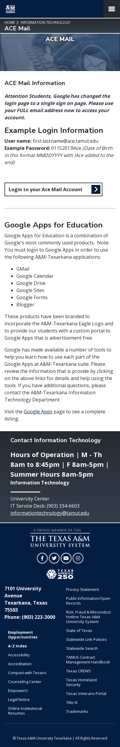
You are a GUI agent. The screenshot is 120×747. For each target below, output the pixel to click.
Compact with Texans (27, 672)
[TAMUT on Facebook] (42, 558)
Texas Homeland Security (81, 682)
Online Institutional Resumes (25, 711)
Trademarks (77, 711)
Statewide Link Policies (86, 639)
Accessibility (19, 654)
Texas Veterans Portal (86, 693)
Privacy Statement (82, 589)
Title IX (72, 702)
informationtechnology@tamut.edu (49, 513)
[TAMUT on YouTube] (66, 558)
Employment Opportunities (23, 635)
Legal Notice (19, 699)
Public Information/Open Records (88, 601)
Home (9, 22)
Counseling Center (24, 681)
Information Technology (45, 22)
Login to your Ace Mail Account (45, 189)
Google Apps (38, 411)
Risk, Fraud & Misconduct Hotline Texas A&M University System (88, 616)
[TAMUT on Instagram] (78, 558)
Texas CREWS (78, 671)
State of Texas (79, 630)
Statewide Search (82, 648)
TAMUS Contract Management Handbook (88, 660)
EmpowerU (18, 690)
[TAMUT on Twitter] (54, 558)
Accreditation (20, 663)
